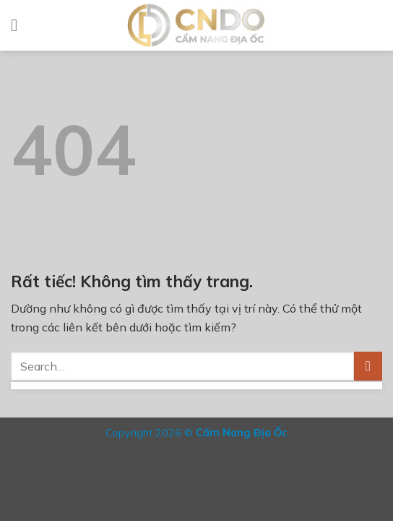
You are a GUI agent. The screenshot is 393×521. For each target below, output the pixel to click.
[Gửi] (368, 366)
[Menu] (19, 25)
